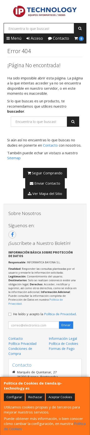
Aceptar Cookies (60, 397)
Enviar (66, 325)
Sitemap (14, 157)
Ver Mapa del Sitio (45, 193)
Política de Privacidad (60, 314)
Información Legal (63, 338)
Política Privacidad (22, 343)
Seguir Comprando (45, 173)
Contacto (58, 38)
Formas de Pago (62, 348)
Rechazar (35, 397)
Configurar (14, 397)
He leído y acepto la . (45, 314)
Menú (13, 38)
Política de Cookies (63, 343)
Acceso (34, 38)
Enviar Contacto (45, 183)
